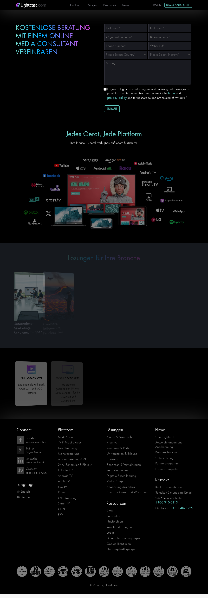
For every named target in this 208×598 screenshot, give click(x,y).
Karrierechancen (166, 452)
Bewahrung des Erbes (121, 487)
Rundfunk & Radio (118, 448)
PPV (60, 514)
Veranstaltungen (117, 470)
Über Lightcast (164, 437)
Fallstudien (114, 516)
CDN (61, 509)
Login (157, 5)
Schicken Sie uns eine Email (173, 492)
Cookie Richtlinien (119, 544)
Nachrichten (115, 521)
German (26, 497)
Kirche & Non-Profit (120, 437)
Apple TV (64, 481)
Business (112, 459)
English (25, 491)
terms (171, 93)
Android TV (65, 476)
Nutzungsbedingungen (121, 549)
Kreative (112, 442)
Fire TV (62, 487)
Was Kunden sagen (119, 527)
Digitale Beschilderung (121, 476)
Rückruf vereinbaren (168, 487)
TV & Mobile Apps (69, 442)
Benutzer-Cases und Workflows (127, 492)
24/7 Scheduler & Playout (75, 465)
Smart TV (64, 503)
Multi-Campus (116, 481)
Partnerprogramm (167, 463)
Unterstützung (164, 458)
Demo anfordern (178, 5)
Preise (125, 5)
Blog (110, 510)
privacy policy (117, 97)
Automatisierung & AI (72, 459)
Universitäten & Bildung (122, 453)
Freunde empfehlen (168, 469)
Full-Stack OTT (68, 470)
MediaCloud (66, 437)
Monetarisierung (69, 453)
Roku (61, 492)
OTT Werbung (67, 498)
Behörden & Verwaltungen (124, 465)
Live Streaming (67, 448)
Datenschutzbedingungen (123, 538)
